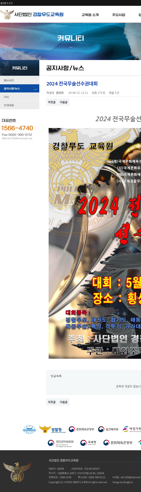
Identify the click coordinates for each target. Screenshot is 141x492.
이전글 (52, 102)
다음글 (64, 102)
